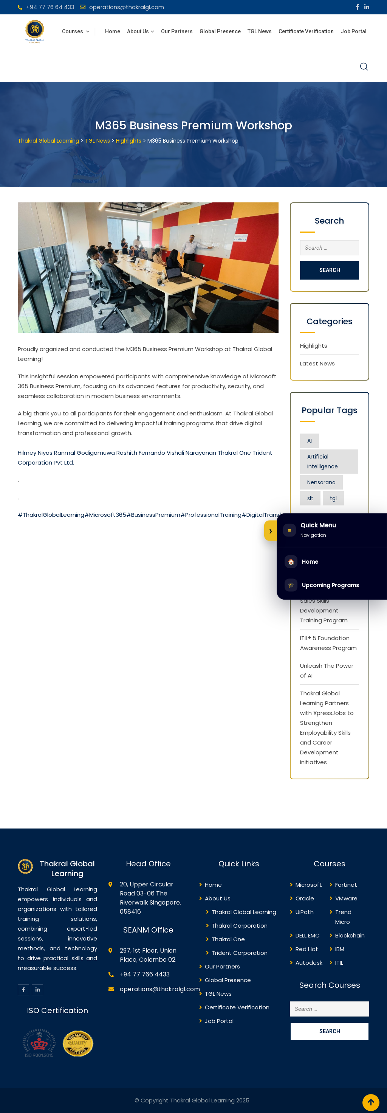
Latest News (317, 363)
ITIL (339, 963)
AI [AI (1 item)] (309, 441)
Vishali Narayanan (191, 453)
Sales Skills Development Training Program (324, 610)
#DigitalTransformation (274, 515)
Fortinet (346, 885)
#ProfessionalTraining (210, 515)
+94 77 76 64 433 (50, 7)
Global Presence (220, 31)
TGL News (260, 31)
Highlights (313, 346)
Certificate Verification (306, 31)
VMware (346, 898)
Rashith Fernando (140, 453)
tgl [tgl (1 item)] (333, 498)
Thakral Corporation (240, 926)
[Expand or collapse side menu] (270, 531)
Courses (73, 31)
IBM (339, 949)
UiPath (305, 912)
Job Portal (354, 31)
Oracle (305, 898)
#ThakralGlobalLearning (51, 515)
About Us (138, 31)
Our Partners (177, 31)
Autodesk (309, 963)
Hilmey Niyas (35, 453)
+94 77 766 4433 (145, 974)
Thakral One (234, 453)
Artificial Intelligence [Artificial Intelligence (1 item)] (322, 461)
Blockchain (350, 935)
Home (112, 31)
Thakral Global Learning (244, 912)
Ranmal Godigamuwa (84, 453)
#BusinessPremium (153, 515)
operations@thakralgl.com (126, 7)
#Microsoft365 (105, 515)
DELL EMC (308, 935)
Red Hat (307, 949)
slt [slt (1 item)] (310, 498)
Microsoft (309, 885)
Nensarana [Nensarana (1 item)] (321, 482)
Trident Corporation (240, 953)
